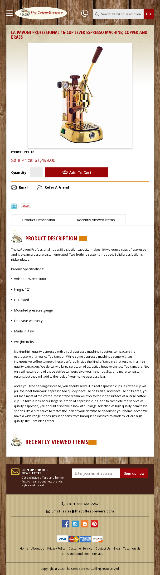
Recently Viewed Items (96, 219)
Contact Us (103, 548)
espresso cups (111, 386)
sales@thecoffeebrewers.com (88, 511)
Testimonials (131, 548)
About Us (37, 548)
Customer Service (80, 548)
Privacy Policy (56, 548)
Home (24, 548)
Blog (117, 548)
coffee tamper (54, 356)
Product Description (38, 219)
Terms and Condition (74, 554)
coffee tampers (131, 366)
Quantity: (19, 172)
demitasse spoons (99, 411)
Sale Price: (22, 160)
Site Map (97, 554)
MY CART (147, 4)
